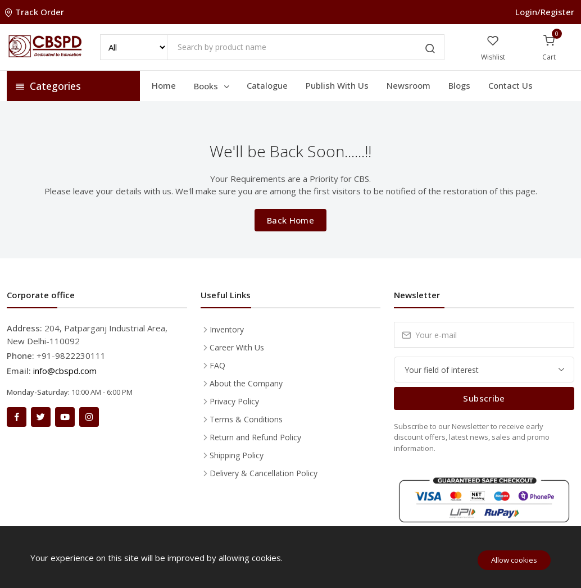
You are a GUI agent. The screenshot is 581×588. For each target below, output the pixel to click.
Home (164, 85)
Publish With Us (337, 85)
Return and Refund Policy (255, 437)
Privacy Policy (234, 401)
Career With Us (237, 347)
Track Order (35, 11)
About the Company (246, 383)
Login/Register (544, 11)
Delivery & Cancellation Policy (263, 473)
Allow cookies (514, 560)
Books (212, 86)
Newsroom (408, 85)
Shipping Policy (237, 455)
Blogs (459, 85)
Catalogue (267, 85)
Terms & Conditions (246, 419)
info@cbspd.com (65, 370)
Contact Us (510, 85)
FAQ (217, 365)
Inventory (227, 329)
